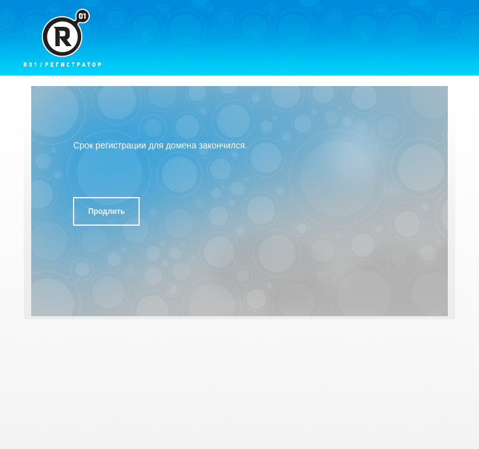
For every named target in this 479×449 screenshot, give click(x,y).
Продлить (106, 211)
